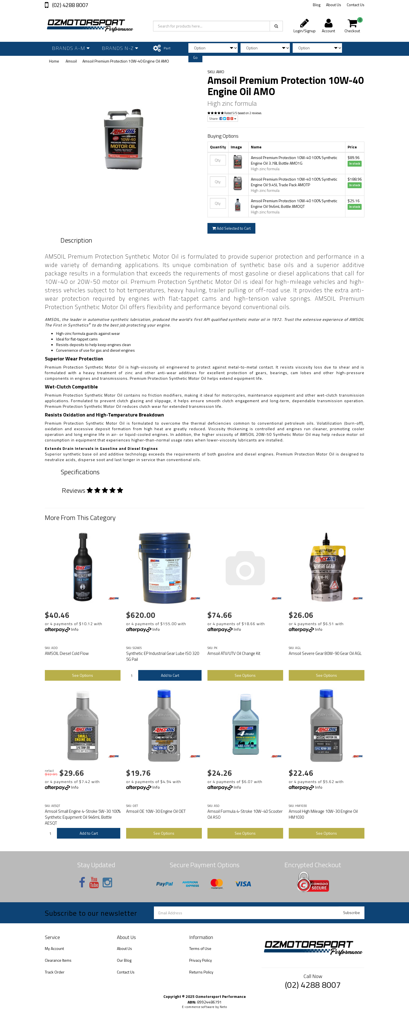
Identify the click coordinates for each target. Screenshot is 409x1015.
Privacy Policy (200, 960)
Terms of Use (200, 948)
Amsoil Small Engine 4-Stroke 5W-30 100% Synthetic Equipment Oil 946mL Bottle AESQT (83, 817)
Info (75, 629)
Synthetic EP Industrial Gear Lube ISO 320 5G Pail (162, 656)
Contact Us (355, 5)
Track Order (54, 972)
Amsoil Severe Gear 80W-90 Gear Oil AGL (325, 653)
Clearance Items (58, 960)
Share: (222, 118)
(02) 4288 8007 (69, 5)
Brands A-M (71, 48)
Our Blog (124, 960)
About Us (333, 5)
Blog (316, 5)
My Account (54, 948)
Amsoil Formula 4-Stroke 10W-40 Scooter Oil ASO (245, 814)
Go (195, 57)
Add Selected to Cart (231, 228)
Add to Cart (170, 675)
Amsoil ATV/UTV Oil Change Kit (233, 653)
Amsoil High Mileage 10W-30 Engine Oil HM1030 (323, 814)
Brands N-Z (120, 48)
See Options (82, 675)
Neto (223, 1007)
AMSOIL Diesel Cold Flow (67, 653)
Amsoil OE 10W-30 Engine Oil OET (156, 811)
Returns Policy (201, 972)
